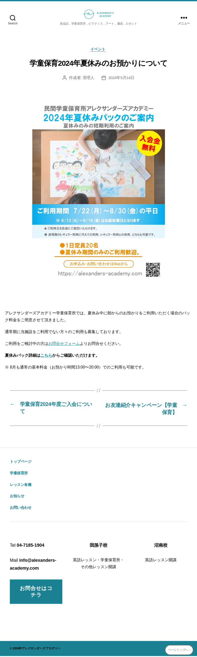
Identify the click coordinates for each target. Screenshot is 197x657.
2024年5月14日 (121, 78)
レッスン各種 (21, 485)
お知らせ (17, 497)
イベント (98, 50)
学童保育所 (19, 474)
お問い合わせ (21, 508)
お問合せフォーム (64, 344)
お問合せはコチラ (36, 593)
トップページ (21, 462)
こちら (46, 356)
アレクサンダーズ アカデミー (41, 649)
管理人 (88, 78)
